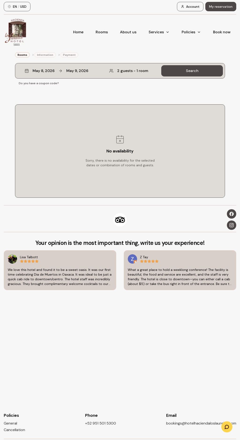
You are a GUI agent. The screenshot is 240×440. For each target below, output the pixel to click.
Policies (191, 32)
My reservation (220, 6)
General (10, 423)
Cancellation (14, 429)
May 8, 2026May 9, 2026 (56, 70)
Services (159, 32)
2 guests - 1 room (128, 70)
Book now (222, 32)
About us (128, 32)
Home (78, 32)
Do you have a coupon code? (39, 83)
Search (192, 70)
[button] (120, 70)
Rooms (102, 32)
